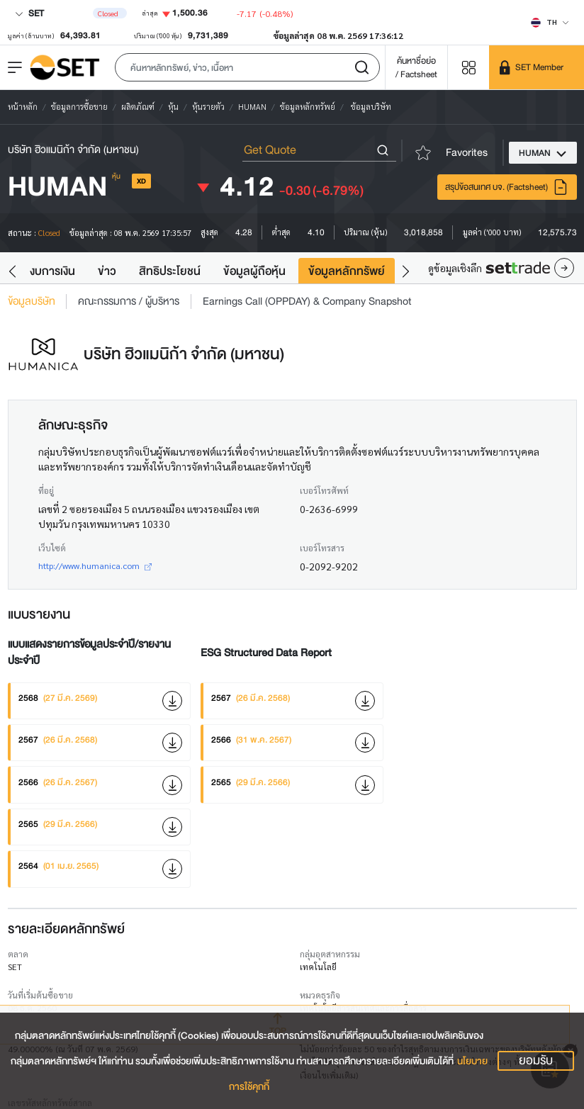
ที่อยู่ (46, 490)
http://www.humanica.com (95, 565)
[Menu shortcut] (468, 67)
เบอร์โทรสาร (322, 547)
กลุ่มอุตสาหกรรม (330, 953)
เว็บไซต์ (52, 547)
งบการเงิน (52, 271)
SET (29, 13)
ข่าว (107, 271)
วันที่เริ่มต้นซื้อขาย (40, 995)
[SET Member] (536, 67)
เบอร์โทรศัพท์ (324, 490)
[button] (247, 67)
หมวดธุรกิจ (320, 995)
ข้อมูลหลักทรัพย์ (346, 271)
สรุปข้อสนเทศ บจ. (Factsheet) (506, 187)
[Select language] (550, 22)
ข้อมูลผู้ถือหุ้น (254, 271)
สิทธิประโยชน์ (170, 271)
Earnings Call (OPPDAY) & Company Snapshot (307, 301)
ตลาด (18, 953)
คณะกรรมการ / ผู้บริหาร (128, 301)
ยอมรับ (536, 1061)
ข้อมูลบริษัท (31, 301)
